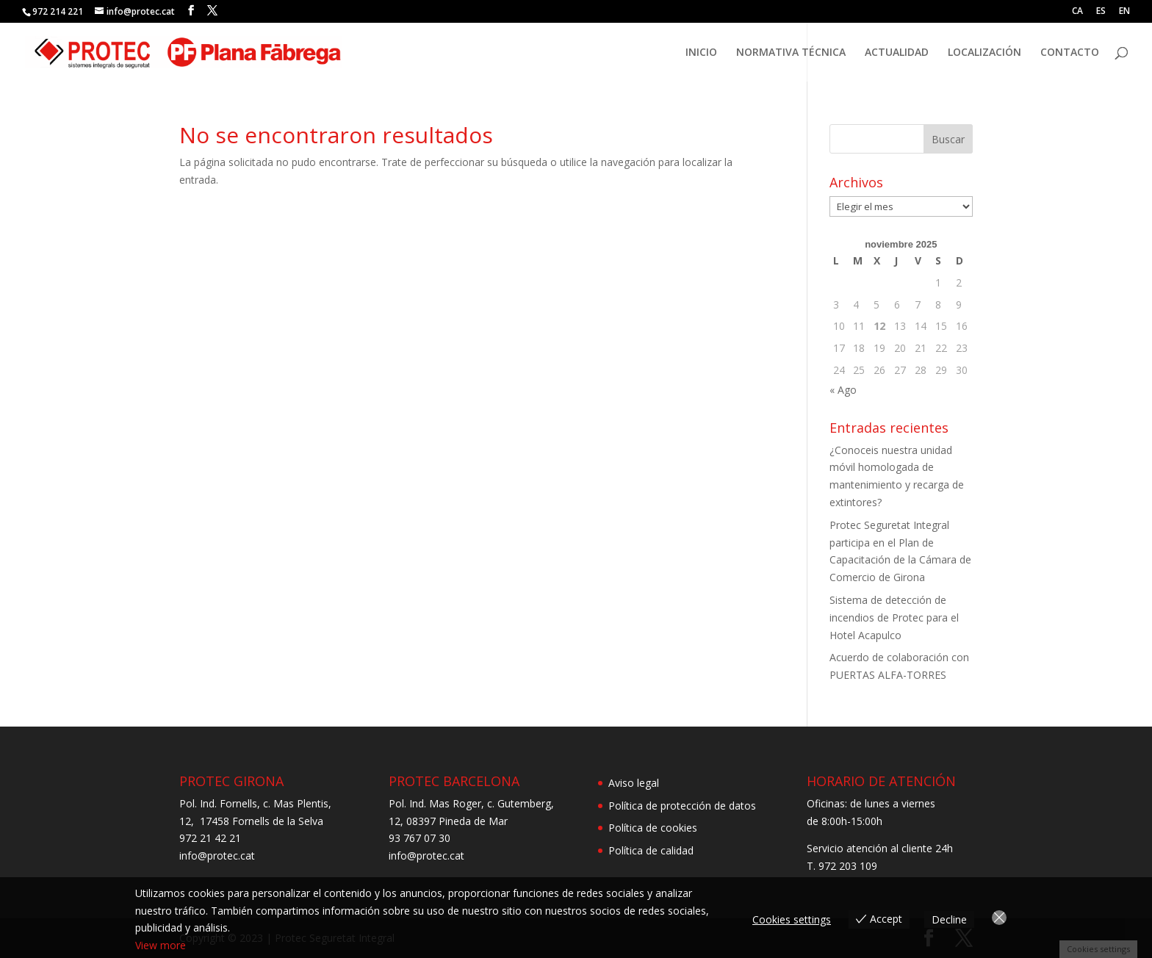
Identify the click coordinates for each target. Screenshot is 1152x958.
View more (160, 945)
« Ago (843, 390)
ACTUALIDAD (897, 53)
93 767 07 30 (419, 838)
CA (1077, 12)
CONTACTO (1069, 53)
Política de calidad (651, 850)
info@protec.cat (217, 855)
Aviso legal (633, 783)
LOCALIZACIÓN (984, 53)
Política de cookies (652, 828)
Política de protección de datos (682, 806)
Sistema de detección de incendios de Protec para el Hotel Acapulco (894, 617)
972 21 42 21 (210, 838)
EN (1124, 12)
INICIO (701, 53)
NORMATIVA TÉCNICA (791, 53)
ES (1101, 12)
